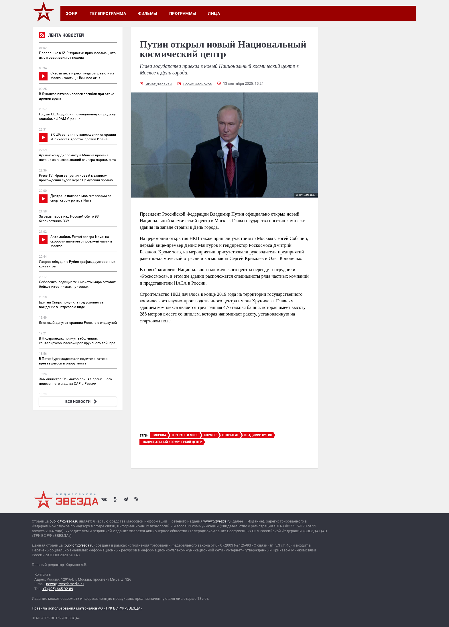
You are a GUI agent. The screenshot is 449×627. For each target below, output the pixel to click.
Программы (182, 13)
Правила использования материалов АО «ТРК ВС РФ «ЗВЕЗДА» (87, 608)
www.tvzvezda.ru (217, 521)
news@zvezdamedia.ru (65, 584)
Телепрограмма (108, 13)
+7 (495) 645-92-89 (57, 589)
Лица (214, 13)
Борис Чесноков (197, 84)
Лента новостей (61, 36)
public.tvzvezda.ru (64, 521)
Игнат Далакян (158, 84)
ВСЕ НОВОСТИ (81, 401)
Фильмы (147, 13)
